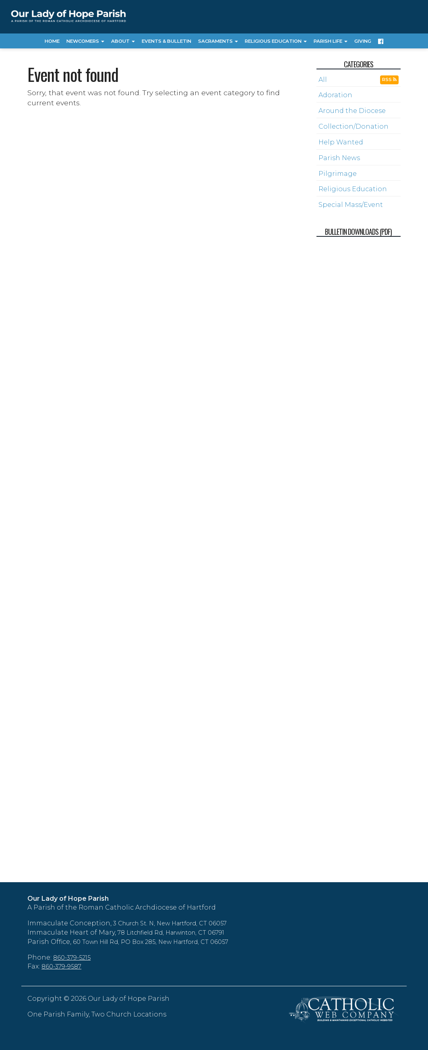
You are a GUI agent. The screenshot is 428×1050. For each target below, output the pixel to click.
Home (52, 41)
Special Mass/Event (350, 205)
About (123, 41)
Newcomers (85, 41)
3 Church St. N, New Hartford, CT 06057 (170, 923)
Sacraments (218, 41)
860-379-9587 (61, 966)
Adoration (335, 95)
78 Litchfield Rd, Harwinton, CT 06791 (171, 932)
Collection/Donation (353, 126)
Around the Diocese (352, 111)
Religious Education (276, 41)
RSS (389, 79)
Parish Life (330, 41)
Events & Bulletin (166, 41)
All (322, 79)
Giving (362, 41)
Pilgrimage (337, 173)
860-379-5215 (72, 957)
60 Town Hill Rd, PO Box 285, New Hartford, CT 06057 (150, 942)
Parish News (339, 158)
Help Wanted (340, 142)
